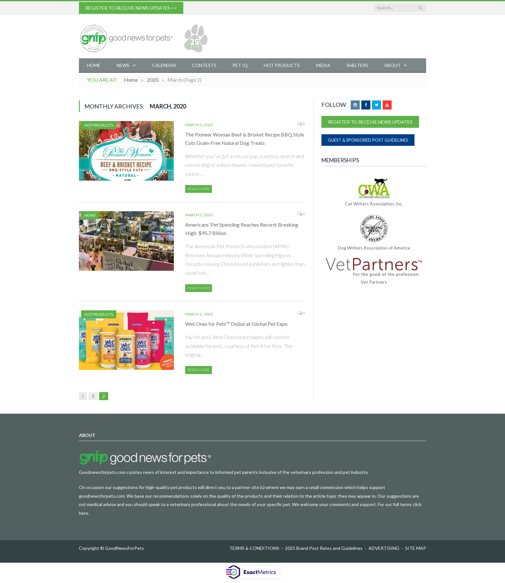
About (392, 65)
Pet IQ (240, 65)
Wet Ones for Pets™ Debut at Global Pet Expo (236, 324)
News (123, 65)
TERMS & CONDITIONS (254, 548)
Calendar (164, 65)
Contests (204, 65)
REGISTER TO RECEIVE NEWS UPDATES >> (131, 8)
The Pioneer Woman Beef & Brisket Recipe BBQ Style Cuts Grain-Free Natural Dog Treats (244, 138)
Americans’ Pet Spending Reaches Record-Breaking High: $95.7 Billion (241, 228)
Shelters (357, 65)
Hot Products (282, 65)
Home (93, 65)
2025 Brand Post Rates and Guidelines (324, 548)
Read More (198, 188)
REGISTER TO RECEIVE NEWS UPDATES (370, 122)
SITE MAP (415, 548)
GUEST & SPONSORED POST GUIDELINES (368, 140)
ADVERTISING (383, 548)
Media (323, 65)
